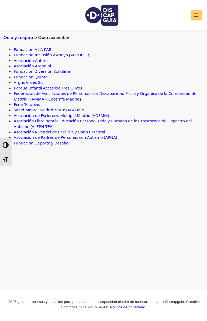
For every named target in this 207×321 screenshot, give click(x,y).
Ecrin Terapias (27, 104)
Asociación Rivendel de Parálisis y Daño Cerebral (59, 131)
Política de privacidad (127, 307)
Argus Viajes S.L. (29, 82)
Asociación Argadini (32, 65)
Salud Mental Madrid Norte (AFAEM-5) (49, 109)
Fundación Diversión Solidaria (42, 71)
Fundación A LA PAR (32, 49)
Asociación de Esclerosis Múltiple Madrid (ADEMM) (61, 115)
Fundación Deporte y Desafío (41, 143)
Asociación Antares (32, 60)
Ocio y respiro (18, 37)
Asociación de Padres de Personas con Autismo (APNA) (65, 137)
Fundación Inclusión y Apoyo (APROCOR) (52, 54)
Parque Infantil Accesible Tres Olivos (48, 88)
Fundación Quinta (30, 77)
